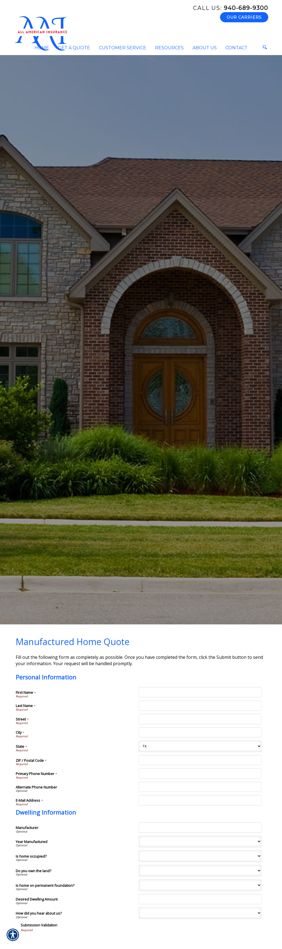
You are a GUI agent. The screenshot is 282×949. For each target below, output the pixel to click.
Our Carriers (244, 17)
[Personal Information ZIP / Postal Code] (200, 760)
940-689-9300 (230, 8)
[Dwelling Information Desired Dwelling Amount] (200, 899)
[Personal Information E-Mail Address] (200, 800)
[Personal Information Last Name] (200, 705)
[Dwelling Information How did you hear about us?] (200, 913)
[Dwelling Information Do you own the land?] (200, 871)
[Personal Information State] (200, 746)
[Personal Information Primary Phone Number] (200, 773)
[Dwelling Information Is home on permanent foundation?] (200, 885)
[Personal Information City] (200, 732)
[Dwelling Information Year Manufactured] (200, 841)
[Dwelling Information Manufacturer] (200, 827)
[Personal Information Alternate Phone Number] (200, 787)
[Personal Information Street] (200, 719)
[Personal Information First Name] (200, 692)
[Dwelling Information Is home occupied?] (200, 856)
